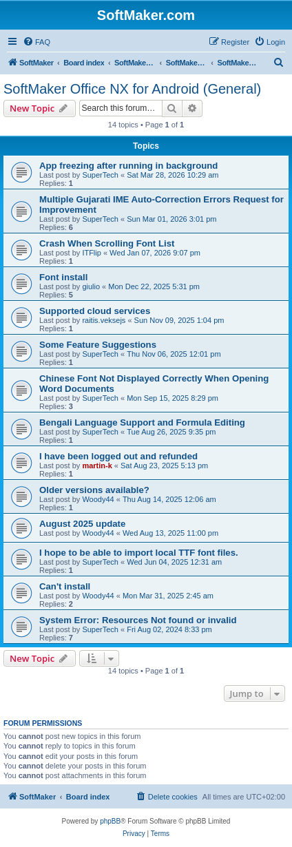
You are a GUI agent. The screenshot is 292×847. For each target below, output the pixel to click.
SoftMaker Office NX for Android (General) (132, 88)
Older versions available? (94, 490)
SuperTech (100, 175)
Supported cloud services (94, 311)
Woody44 (98, 499)
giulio (91, 286)
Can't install (64, 586)
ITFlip (91, 253)
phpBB (110, 821)
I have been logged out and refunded (118, 456)
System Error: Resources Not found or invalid (138, 620)
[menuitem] (36, 42)
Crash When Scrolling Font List (106, 243)
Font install (63, 277)
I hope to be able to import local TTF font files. (138, 552)
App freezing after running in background (128, 165)
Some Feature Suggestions (97, 344)
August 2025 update (82, 524)
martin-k (97, 465)
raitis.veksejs (103, 320)
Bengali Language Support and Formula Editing (142, 422)
